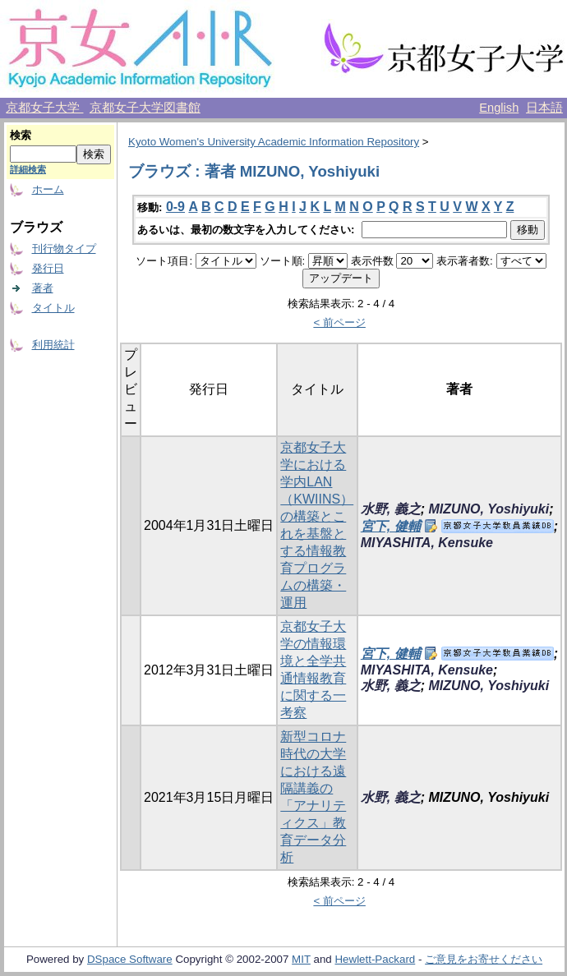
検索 (20, 135)
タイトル (53, 308)
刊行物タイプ (64, 248)
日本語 (544, 107)
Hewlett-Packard (374, 959)
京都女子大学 (44, 107)
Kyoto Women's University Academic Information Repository (273, 142)
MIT (301, 959)
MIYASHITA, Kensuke (427, 543)
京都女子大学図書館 (145, 107)
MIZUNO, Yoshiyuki (488, 509)
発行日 (48, 268)
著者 (42, 288)
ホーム (48, 189)
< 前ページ (339, 322)
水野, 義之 (391, 509)
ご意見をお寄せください (483, 959)
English (499, 107)
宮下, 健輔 (391, 526)
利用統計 (53, 344)
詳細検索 (28, 169)
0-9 (175, 207)
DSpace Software (130, 959)
